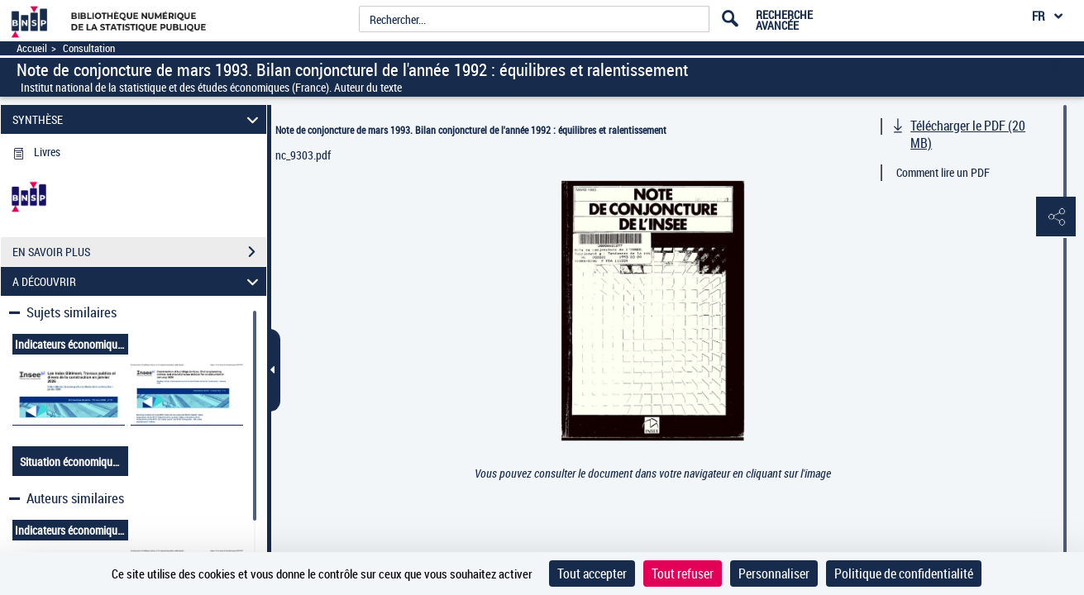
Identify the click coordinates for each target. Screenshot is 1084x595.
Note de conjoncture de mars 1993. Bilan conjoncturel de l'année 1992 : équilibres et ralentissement (470, 129)
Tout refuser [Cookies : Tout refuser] (683, 573)
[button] (1055, 217)
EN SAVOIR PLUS (139, 252)
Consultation (89, 48)
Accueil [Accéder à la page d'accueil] (32, 48)
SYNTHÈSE (137, 119)
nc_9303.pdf (303, 155)
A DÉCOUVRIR (137, 281)
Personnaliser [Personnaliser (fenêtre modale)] (773, 573)
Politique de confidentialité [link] (903, 573)
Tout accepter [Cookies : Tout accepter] (592, 573)
